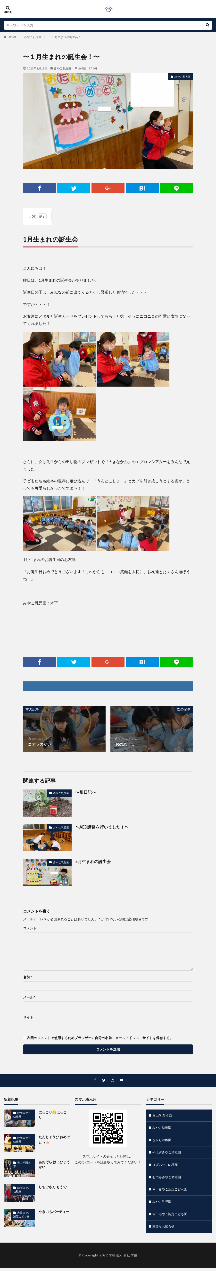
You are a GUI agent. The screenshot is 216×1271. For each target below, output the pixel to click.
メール (29, 997)
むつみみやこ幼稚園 (167, 1179)
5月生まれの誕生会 (91, 861)
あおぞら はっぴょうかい (54, 1164)
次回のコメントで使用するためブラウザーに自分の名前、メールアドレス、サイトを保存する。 (100, 1038)
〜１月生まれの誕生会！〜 (66, 37)
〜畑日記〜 (85, 792)
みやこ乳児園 (33, 37)
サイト (28, 1017)
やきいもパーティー (54, 1212)
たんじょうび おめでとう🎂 (54, 1139)
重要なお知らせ (164, 1229)
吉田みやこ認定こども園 (22, 1214)
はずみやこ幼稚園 (22, 1114)
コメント (30, 928)
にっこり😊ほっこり (54, 1112)
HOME (12, 37)
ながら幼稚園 (162, 1141)
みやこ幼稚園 (162, 1128)
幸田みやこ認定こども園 (171, 1191)
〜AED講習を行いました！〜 (100, 827)
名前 (27, 977)
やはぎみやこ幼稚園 (167, 1154)
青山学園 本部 (25, 1162)
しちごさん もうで (52, 1187)
